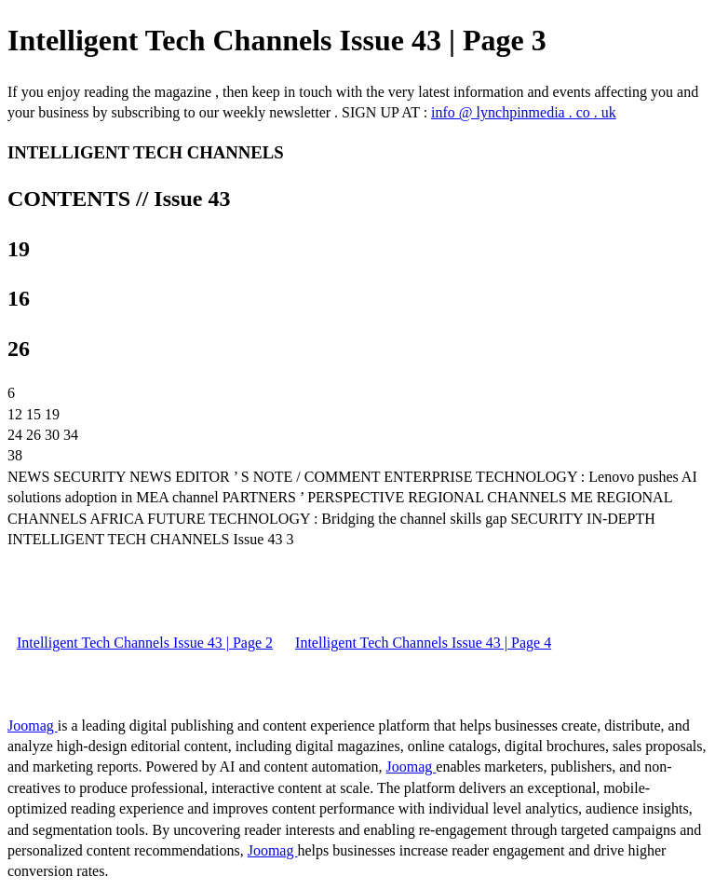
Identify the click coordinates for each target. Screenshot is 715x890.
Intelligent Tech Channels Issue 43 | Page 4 (423, 642)
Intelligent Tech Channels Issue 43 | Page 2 (145, 642)
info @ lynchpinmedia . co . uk (523, 112)
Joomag (32, 725)
